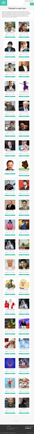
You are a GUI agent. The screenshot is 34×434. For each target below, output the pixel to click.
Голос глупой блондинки (24, 289)
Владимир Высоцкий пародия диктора (10, 191)
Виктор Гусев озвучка (10, 170)
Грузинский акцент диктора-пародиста (10, 389)
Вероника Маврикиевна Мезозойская (24, 151)
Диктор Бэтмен (24, 408)
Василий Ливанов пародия (24, 131)
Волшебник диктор (24, 230)
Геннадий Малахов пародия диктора (10, 270)
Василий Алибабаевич (10, 131)
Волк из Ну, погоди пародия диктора (10, 231)
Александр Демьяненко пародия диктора (10, 33)
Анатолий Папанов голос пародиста (10, 72)
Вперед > (17, 421)
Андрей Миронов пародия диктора (10, 92)
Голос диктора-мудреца (24, 309)
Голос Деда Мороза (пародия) (10, 309)
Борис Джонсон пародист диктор (24, 112)
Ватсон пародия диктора (10, 151)
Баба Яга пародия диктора (24, 91)
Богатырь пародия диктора (10, 111)
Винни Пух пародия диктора (24, 170)
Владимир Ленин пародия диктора (24, 191)
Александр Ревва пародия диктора (24, 33)
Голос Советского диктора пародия (10, 369)
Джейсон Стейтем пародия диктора (10, 409)
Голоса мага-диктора (24, 368)
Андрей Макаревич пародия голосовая (24, 72)
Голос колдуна (10, 329)
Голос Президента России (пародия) (24, 329)
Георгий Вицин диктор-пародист (24, 270)
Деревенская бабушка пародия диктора (24, 389)
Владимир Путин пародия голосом (10, 211)
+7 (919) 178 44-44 (28, 1)
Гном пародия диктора (10, 289)
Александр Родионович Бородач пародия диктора (10, 52)
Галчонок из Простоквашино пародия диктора (24, 250)
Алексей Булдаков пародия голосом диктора (24, 52)
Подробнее (10, 37)
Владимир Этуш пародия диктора (24, 211)
